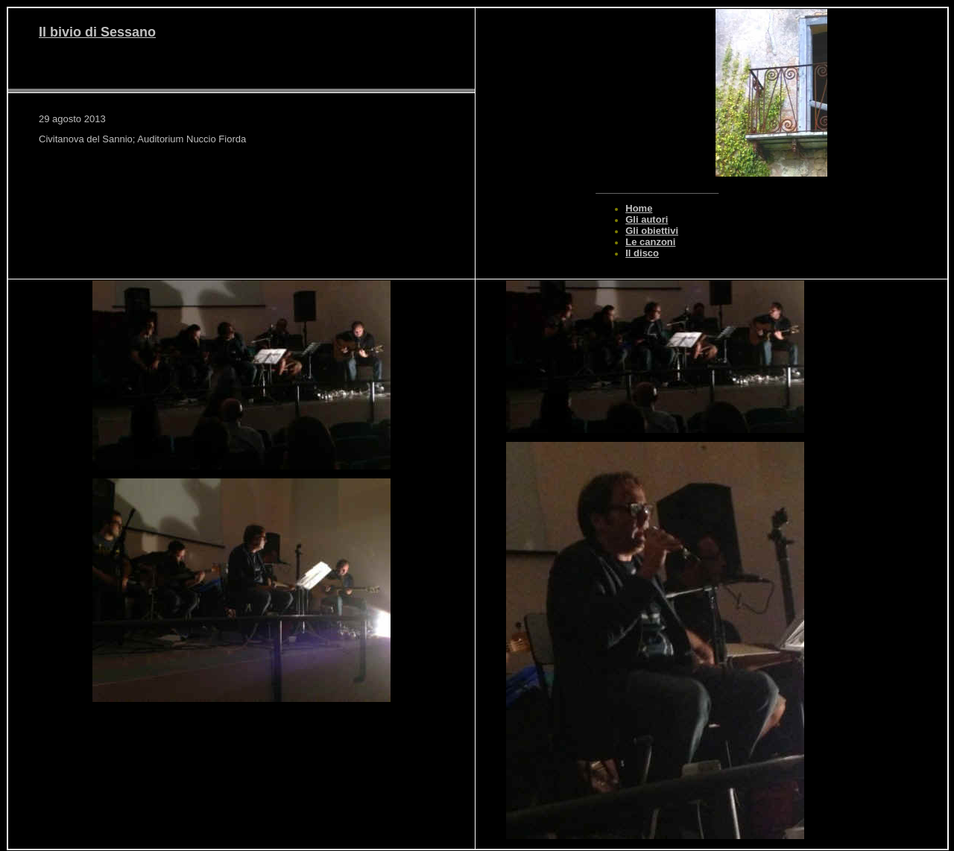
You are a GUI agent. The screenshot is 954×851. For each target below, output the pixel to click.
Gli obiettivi (651, 230)
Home (638, 208)
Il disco (642, 253)
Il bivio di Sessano (97, 32)
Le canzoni (650, 241)
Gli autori (646, 219)
